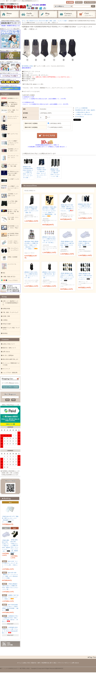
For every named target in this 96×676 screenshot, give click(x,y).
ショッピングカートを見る (10, 387)
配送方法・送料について (9, 347)
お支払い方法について (9, 344)
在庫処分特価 (6, 308)
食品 (4, 272)
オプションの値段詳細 (81, 108)
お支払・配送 (28, 14)
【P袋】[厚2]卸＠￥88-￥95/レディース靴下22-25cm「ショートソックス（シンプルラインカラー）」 (67, 277)
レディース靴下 (63, 20)
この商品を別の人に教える (82, 112)
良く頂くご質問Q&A (8, 355)
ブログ (48, 14)
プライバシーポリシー (64, 662)
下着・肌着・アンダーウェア (10, 312)
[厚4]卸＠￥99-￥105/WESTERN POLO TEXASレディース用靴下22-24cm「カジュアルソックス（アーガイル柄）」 (28, 172)
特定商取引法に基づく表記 (49, 662)
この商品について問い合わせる (83, 114)
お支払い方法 (26, 662)
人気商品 (5, 320)
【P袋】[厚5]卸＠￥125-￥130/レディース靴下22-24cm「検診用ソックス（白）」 (6, 546)
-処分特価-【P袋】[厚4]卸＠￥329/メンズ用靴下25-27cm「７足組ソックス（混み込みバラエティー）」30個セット (31, 245)
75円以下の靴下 (7, 324)
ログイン (79, 2)
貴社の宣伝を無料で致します (10, 359)
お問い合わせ (67, 14)
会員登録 (70, 2)
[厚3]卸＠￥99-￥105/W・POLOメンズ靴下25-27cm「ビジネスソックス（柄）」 (55, 172)
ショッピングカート (86, 14)
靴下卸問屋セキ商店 (27, 66)
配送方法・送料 (35, 662)
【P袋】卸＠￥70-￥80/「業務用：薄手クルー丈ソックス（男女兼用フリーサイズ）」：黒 (67, 208)
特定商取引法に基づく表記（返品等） (85, 110)
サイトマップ (6, 368)
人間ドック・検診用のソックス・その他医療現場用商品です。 (10, 302)
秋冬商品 (5, 333)
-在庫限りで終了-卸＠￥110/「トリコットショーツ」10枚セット (10, 597)
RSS (8, 643)
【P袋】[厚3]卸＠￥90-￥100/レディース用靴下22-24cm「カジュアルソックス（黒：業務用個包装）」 (14, 547)
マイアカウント (90, 2)
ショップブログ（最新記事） (10, 372)
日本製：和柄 (6, 316)
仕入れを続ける (79, 116)
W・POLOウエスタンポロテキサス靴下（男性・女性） (42, 20)
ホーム (9, 14)
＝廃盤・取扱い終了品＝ (9, 276)
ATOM (10, 644)
